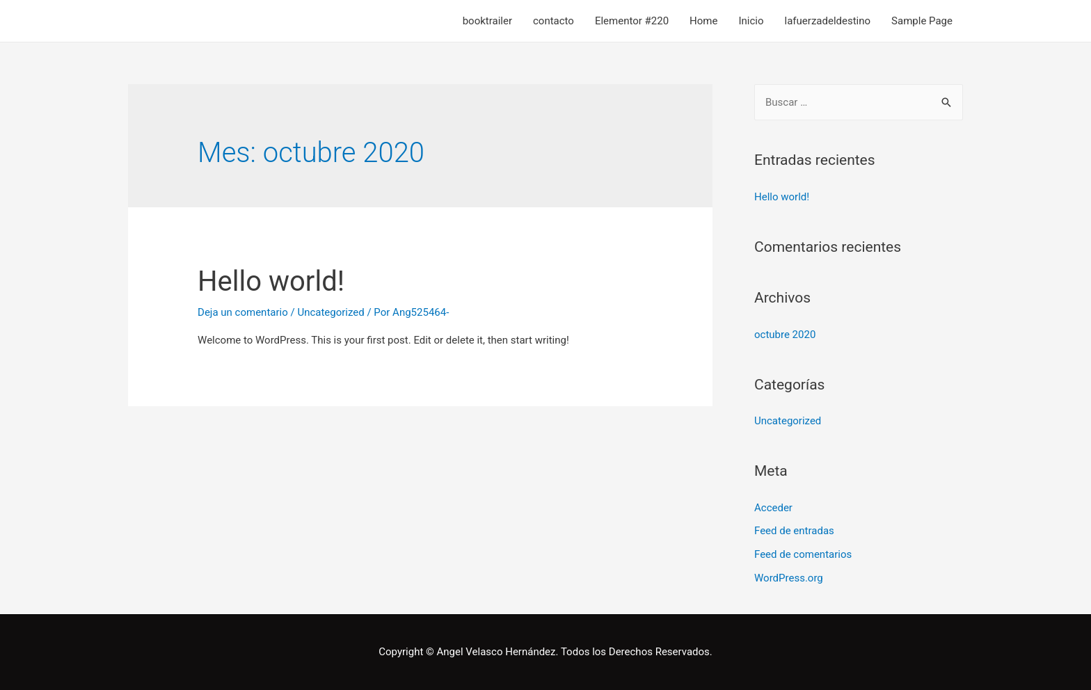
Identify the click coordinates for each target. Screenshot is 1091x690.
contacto (553, 21)
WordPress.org (788, 578)
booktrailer (487, 21)
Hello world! (271, 281)
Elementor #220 (632, 21)
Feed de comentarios (803, 554)
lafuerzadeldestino (828, 21)
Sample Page (922, 21)
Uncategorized (330, 312)
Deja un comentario (243, 312)
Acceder (773, 508)
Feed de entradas (794, 530)
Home (703, 21)
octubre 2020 (784, 334)
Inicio (750, 21)
